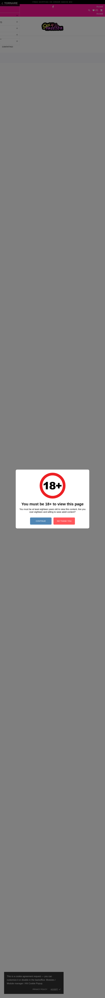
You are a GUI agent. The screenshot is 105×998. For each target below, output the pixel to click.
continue (41, 521)
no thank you (64, 521)
